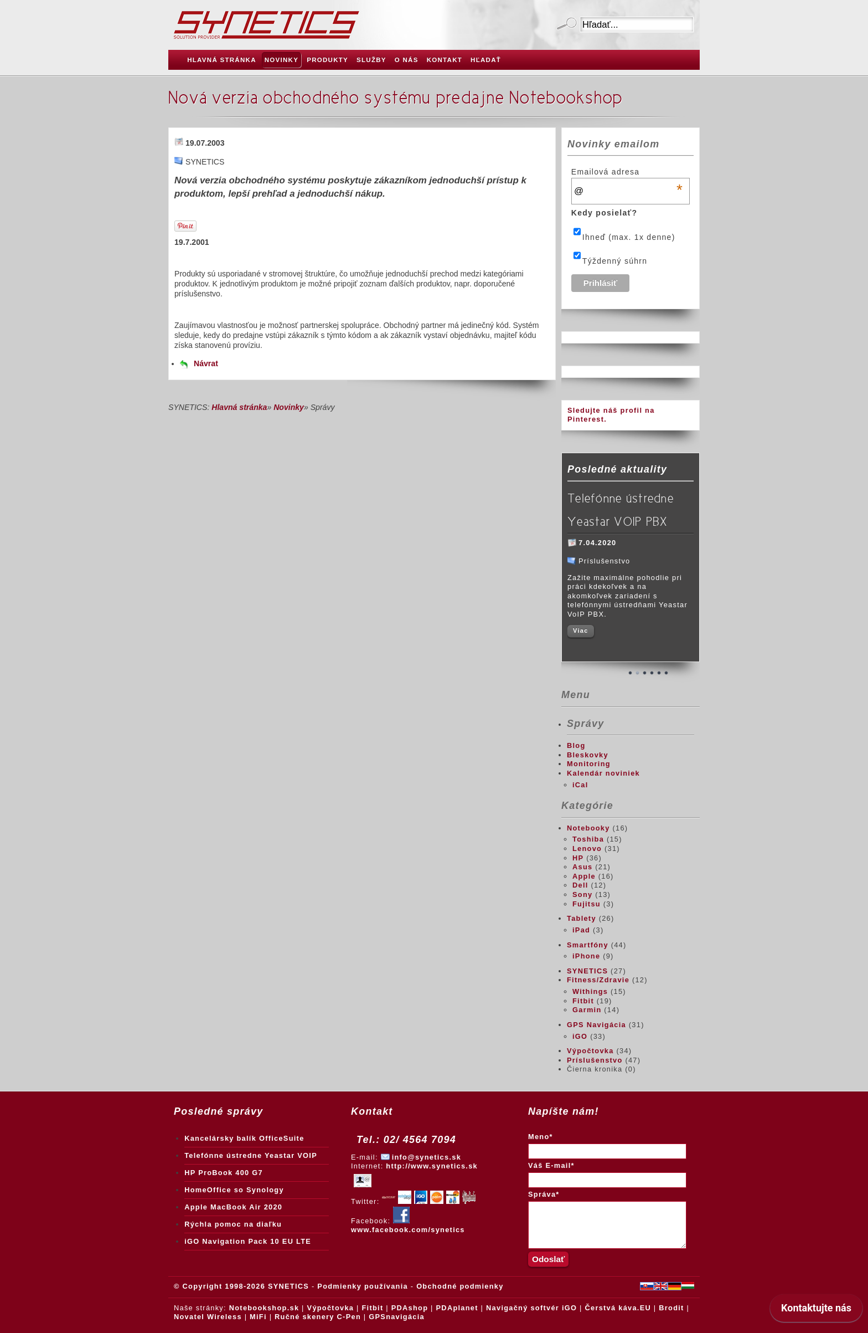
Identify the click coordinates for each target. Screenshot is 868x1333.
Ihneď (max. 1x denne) (628, 237)
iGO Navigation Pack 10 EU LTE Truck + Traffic (247, 1243)
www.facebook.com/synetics (408, 1225)
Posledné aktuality (617, 469)
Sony (582, 894)
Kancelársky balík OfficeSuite (244, 1138)
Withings (590, 991)
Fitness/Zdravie (598, 980)
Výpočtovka (590, 1051)
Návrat (206, 363)
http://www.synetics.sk (432, 1166)
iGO (579, 1036)
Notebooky (588, 828)
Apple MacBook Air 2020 (233, 1207)
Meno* (540, 1136)
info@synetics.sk (426, 1157)
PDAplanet (457, 1308)
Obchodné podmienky (459, 1286)
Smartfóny (587, 945)
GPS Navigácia (596, 1025)
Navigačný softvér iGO (531, 1308)
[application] (816, 1311)
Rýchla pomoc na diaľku (233, 1224)
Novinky (288, 407)
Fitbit (583, 1001)
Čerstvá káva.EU (618, 1308)
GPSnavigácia (397, 1317)
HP (577, 858)
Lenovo (587, 848)
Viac (580, 630)
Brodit (671, 1308)
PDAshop (409, 1308)
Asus (582, 867)
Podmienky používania (362, 1286)
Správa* (544, 1194)
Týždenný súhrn (615, 261)
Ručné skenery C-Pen (318, 1317)
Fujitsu (586, 904)
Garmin (586, 1010)
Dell (580, 885)
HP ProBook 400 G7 (223, 1172)
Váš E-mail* (551, 1165)
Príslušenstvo (595, 1060)
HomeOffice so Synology (234, 1190)
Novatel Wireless (208, 1317)
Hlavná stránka (239, 407)
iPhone (586, 956)
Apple (584, 876)
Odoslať (567, 25)
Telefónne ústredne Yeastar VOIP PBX (620, 509)
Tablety (581, 918)
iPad (581, 930)
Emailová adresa (627, 171)
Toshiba (588, 839)
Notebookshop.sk (264, 1308)
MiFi (258, 1317)
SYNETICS (587, 971)
